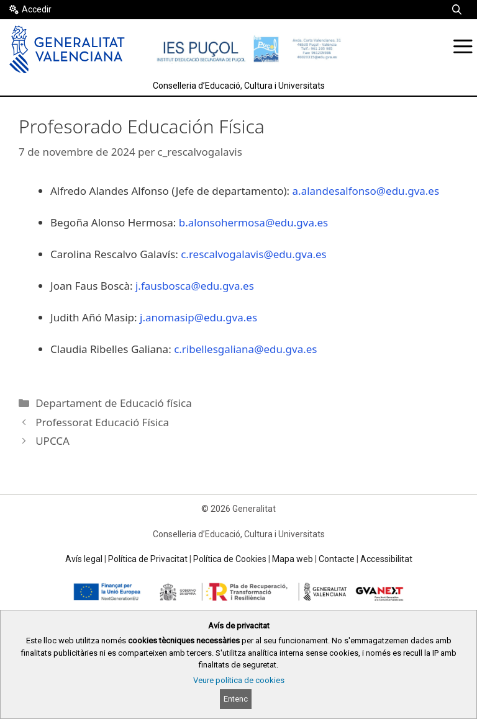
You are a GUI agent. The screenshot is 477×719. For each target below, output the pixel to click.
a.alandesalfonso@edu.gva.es (366, 191)
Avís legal (83, 559)
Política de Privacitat (148, 559)
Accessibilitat (386, 559)
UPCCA (52, 441)
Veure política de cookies (238, 680)
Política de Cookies (229, 559)
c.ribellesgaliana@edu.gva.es (245, 349)
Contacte (337, 559)
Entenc (236, 698)
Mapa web (292, 559)
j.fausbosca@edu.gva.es (194, 286)
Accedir (37, 9)
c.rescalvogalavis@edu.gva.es (254, 254)
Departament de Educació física (113, 403)
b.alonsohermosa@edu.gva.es (253, 222)
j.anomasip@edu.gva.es (198, 317)
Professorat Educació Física (102, 422)
